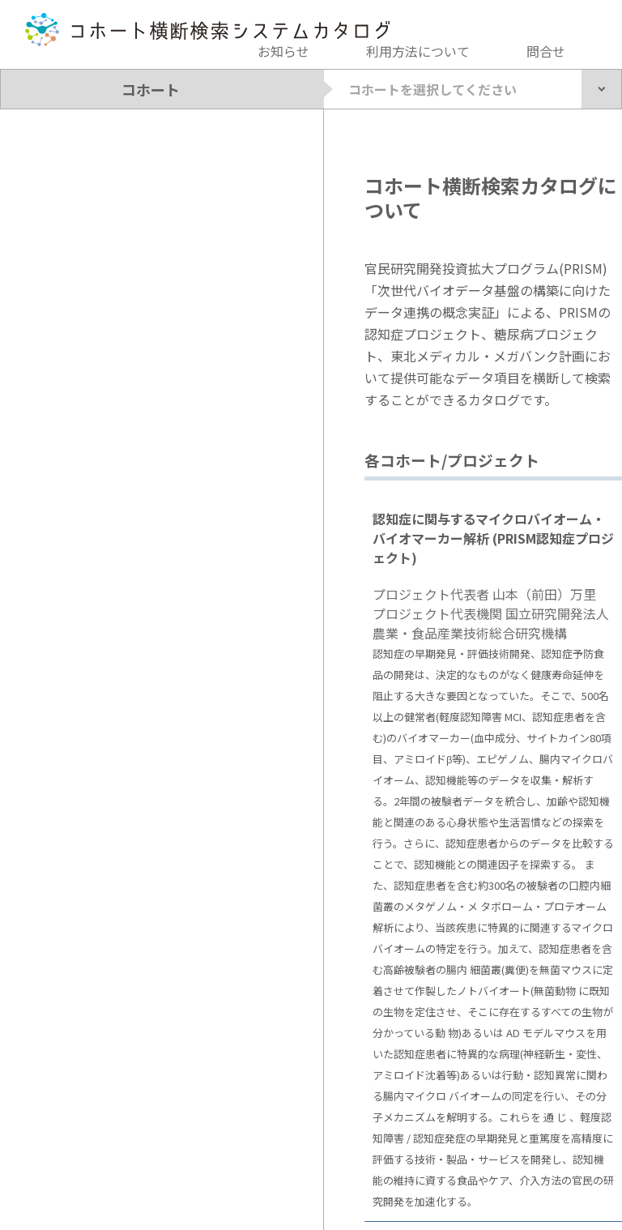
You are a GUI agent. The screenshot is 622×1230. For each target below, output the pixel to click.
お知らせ (283, 51)
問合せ (545, 51)
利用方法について (418, 51)
